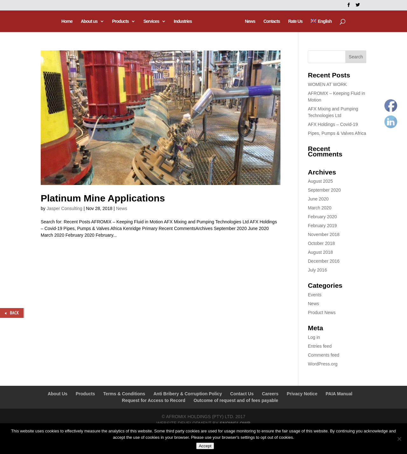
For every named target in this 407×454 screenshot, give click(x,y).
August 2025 (320, 181)
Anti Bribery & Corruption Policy (187, 393)
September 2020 (324, 190)
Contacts (271, 21)
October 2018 (321, 243)
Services (152, 21)
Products (121, 21)
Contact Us (242, 393)
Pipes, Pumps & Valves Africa (337, 133)
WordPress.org (322, 363)
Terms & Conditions (124, 393)
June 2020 (318, 198)
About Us (57, 393)
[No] (399, 439)
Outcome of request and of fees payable (236, 400)
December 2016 (324, 261)
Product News (321, 312)
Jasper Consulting (64, 208)
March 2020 (319, 207)
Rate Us (294, 21)
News (249, 21)
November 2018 (324, 234)
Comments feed (323, 355)
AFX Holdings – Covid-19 (333, 124)
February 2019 (322, 225)
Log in (314, 337)
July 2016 (317, 270)
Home (67, 21)
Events (314, 294)
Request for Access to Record (153, 400)
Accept (205, 446)
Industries (184, 21)
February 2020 (322, 216)
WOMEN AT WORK (327, 84)
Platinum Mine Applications (103, 198)
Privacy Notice (302, 393)
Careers (270, 393)
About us (89, 21)
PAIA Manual (339, 393)
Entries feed (320, 346)
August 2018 (320, 252)
